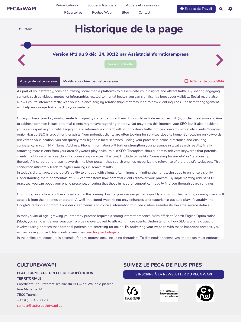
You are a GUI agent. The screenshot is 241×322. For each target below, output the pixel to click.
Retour (25, 29)
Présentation (67, 5)
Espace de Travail (196, 8)
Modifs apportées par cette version (90, 81)
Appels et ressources (142, 5)
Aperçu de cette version (38, 81)
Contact (144, 12)
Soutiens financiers (102, 5)
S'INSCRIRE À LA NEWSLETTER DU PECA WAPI (173, 274)
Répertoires (73, 12)
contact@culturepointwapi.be (40, 305)
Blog (125, 12)
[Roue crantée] (230, 9)
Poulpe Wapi (102, 12)
